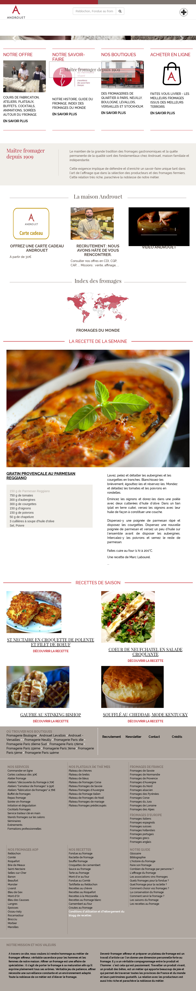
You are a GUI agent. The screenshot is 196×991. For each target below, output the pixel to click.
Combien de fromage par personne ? (152, 869)
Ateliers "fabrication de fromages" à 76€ (32, 790)
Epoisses (13, 907)
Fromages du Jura (141, 801)
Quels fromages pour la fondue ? (149, 880)
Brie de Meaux (16, 865)
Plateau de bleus (79, 778)
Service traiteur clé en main (24, 813)
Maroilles (13, 927)
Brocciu (12, 919)
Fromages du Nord (141, 786)
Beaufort (13, 880)
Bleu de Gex (15, 892)
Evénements (15, 824)
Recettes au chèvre (80, 888)
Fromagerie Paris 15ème (23, 748)
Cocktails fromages (19, 809)
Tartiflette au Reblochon (83, 884)
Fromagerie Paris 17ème (66, 744)
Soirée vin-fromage (19, 801)
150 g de (16, 491)
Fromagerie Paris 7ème (59, 748)
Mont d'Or (14, 896)
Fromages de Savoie (142, 770)
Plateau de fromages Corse (85, 782)
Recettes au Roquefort (82, 892)
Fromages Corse (139, 797)
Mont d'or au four (79, 876)
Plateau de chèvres (80, 770)
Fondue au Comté (79, 880)
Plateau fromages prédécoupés (87, 805)
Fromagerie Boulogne (21, 735)
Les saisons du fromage (144, 900)
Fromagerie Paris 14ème (42, 752)
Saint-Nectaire (16, 869)
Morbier (12, 923)
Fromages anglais (140, 841)
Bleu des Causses (18, 900)
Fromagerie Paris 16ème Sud (26, 744)
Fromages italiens (140, 818)
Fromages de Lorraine (143, 805)
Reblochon (14, 853)
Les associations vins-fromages (149, 876)
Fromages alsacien (141, 790)
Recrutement (111, 736)
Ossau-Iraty (15, 911)
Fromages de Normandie (145, 774)
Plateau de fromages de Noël (86, 797)
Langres (12, 903)
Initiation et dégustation (22, 805)
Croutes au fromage (80, 907)
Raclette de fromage (81, 857)
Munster (12, 884)
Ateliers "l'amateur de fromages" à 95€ (31, 786)
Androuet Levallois (52, 735)
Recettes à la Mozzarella (83, 896)
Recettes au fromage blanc (85, 900)
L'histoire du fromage (142, 861)
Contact (154, 736)
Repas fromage (17, 797)
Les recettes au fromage (144, 903)
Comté (12, 857)
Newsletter (133, 736)
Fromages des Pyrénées (144, 793)
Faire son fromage (140, 865)
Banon (12, 876)
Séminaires (14, 821)
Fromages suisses (140, 826)
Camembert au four (80, 903)
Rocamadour (15, 915)
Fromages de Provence (144, 778)
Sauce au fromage (80, 869)
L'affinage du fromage (143, 872)
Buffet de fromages (19, 793)
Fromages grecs (139, 838)
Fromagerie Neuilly (38, 739)
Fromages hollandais (142, 830)
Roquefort (14, 861)
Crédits (177, 736)
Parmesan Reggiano (36, 491)
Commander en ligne (20, 770)
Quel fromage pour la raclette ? (148, 884)
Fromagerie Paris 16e (68, 739)
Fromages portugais (142, 834)
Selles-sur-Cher (17, 872)
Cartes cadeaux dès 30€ (22, 774)
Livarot (12, 888)
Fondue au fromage (80, 853)
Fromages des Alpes (142, 809)
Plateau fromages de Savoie (85, 786)
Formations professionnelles (24, 828)
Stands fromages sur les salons (26, 817)
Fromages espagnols (142, 822)
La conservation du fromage (147, 892)
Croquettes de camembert (84, 865)
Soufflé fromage (78, 861)
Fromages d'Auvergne (143, 782)
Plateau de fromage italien (84, 793)
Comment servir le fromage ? (147, 896)
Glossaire (136, 853)
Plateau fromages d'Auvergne (86, 790)
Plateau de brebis (79, 774)
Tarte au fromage (79, 872)
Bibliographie (138, 857)
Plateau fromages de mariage (86, 801)
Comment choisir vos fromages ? (149, 888)
